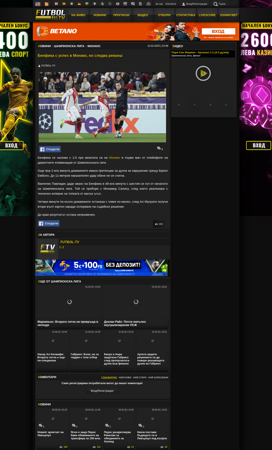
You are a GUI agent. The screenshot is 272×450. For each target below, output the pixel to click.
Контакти (171, 3)
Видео (143, 15)
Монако (114, 157)
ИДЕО (178, 46)
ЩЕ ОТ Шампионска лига (59, 281)
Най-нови (125, 377)
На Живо (78, 15)
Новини (100, 15)
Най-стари (139, 377)
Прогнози (121, 15)
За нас (159, 3)
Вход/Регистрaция (102, 390)
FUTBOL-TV (70, 242)
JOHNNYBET (229, 15)
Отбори (164, 15)
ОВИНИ (44, 404)
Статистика (185, 15)
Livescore (207, 15)
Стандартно (109, 377)
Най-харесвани (158, 377)
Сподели (50, 149)
